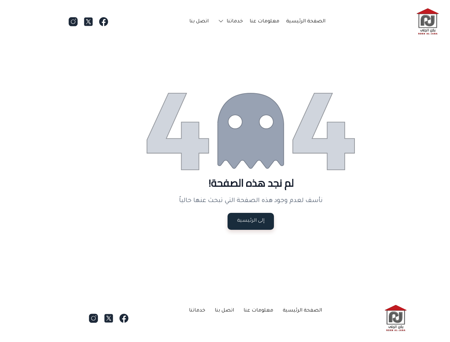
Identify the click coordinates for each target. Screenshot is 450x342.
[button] (203, 21)
